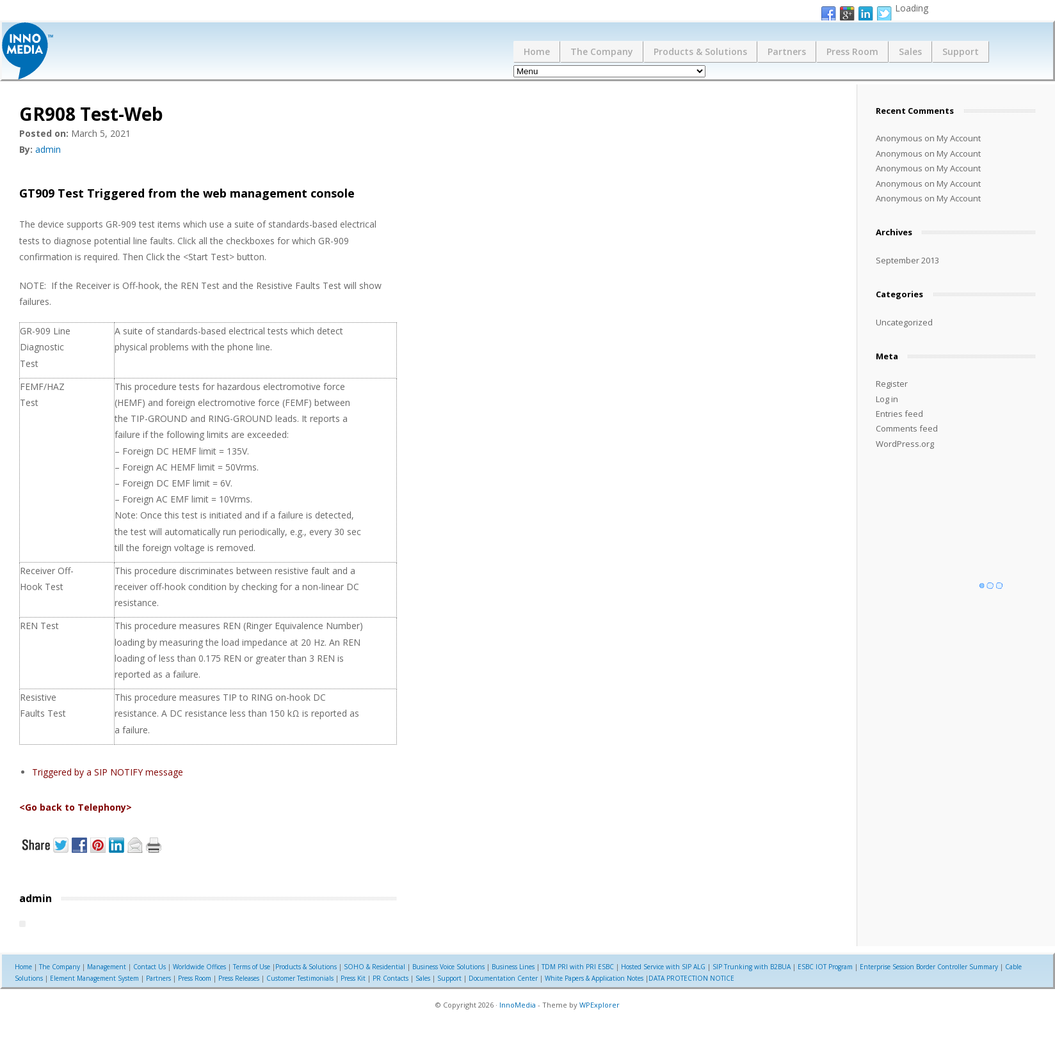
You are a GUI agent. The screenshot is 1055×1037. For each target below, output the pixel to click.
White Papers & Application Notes (594, 978)
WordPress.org (905, 443)
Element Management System (94, 978)
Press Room (852, 51)
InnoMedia (517, 1005)
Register (892, 383)
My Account (959, 138)
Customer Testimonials (300, 978)
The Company (601, 51)
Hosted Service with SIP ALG (663, 966)
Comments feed (907, 428)
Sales (910, 51)
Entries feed (899, 413)
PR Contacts (390, 978)
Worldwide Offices (199, 966)
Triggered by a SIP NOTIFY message (107, 772)
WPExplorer (599, 1005)
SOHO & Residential (374, 966)
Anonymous (899, 138)
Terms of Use (251, 966)
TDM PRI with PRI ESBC (578, 966)
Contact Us (149, 966)
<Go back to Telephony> (75, 807)
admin (48, 149)
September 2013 (907, 260)
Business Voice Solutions (448, 966)
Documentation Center (503, 978)
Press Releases (238, 978)
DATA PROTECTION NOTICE (691, 978)
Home (537, 51)
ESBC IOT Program (825, 966)
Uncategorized (904, 322)
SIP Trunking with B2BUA (752, 966)
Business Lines (513, 966)
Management (106, 966)
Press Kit (353, 978)
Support (960, 51)
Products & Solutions (700, 51)
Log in (887, 399)
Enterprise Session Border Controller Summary (929, 966)
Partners (787, 51)
